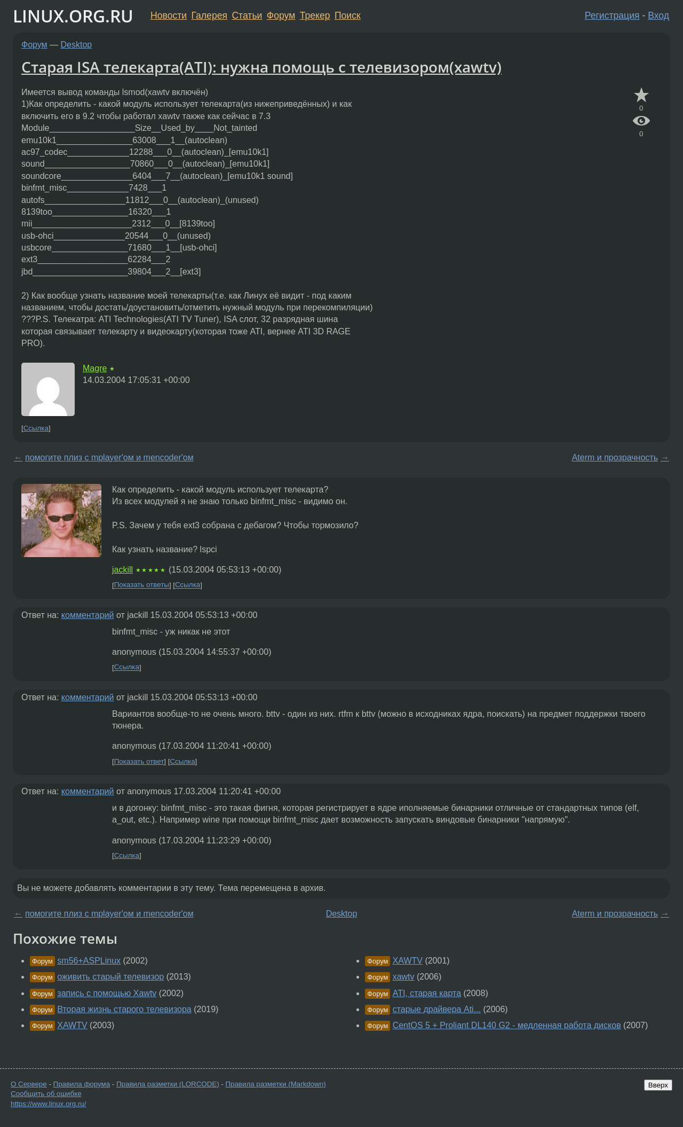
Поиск (348, 15)
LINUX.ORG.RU (73, 15)
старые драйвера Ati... (437, 1009)
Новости (168, 15)
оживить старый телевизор (110, 976)
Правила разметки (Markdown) (275, 1084)
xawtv (404, 976)
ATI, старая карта (427, 993)
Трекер (315, 15)
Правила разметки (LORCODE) (167, 1084)
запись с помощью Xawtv (106, 993)
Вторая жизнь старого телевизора (124, 1009)
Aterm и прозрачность (615, 457)
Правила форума (81, 1084)
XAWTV (72, 1025)
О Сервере (29, 1084)
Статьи (247, 15)
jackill (122, 569)
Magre (95, 368)
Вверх (658, 1085)
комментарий (87, 615)
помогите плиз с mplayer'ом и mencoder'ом (109, 457)
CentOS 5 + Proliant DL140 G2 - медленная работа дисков (507, 1025)
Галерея (209, 15)
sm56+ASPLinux (89, 960)
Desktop (76, 44)
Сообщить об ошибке (46, 1094)
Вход (658, 15)
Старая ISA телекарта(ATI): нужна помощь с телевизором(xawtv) (261, 67)
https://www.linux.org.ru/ (48, 1104)
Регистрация (612, 15)
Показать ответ (139, 761)
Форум (281, 15)
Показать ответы (141, 585)
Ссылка (36, 428)
